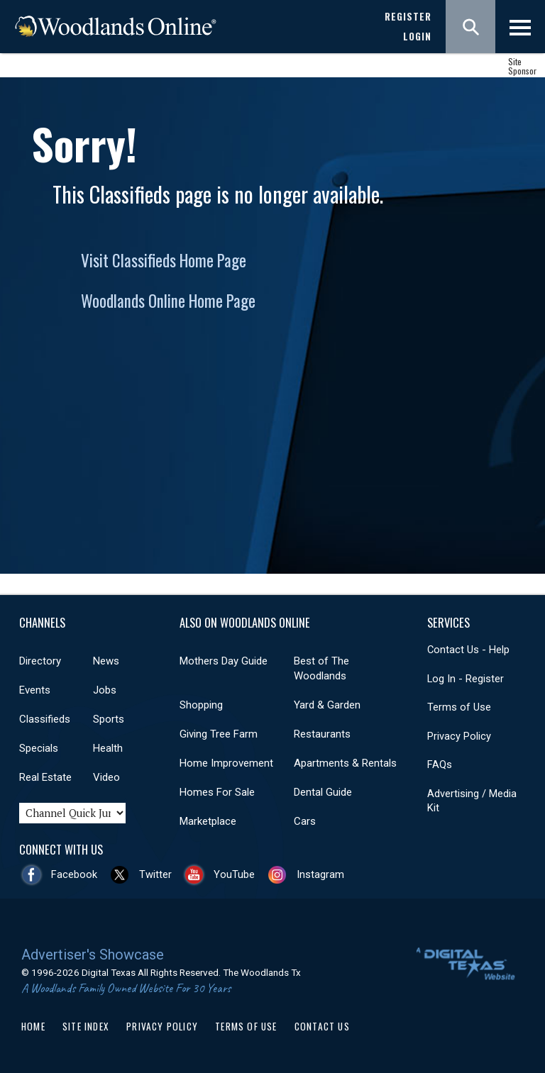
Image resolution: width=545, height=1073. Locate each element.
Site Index (85, 1026)
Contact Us (322, 1026)
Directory (40, 661)
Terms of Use (459, 707)
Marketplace (208, 821)
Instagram (320, 874)
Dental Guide (323, 792)
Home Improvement (226, 763)
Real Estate (45, 777)
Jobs (104, 690)
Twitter (155, 874)
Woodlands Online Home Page (168, 301)
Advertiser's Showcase (92, 954)
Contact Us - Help (468, 649)
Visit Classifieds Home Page (163, 260)
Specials (38, 748)
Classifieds (44, 719)
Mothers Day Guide (224, 661)
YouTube (234, 874)
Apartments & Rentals (345, 763)
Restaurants (322, 734)
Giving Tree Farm (219, 734)
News (106, 661)
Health (108, 748)
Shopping (201, 705)
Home (33, 1026)
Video (106, 777)
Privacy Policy (459, 736)
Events (34, 690)
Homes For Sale (217, 792)
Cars (305, 821)
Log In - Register (465, 678)
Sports (108, 719)
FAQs (439, 764)
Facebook (74, 874)
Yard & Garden (327, 705)
